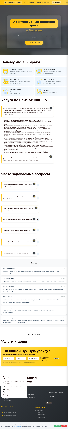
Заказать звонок (34, 42)
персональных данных (30, 362)
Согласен (57, 425)
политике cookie (17, 426)
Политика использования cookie (10, 415)
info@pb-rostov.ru (10, 389)
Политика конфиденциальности (10, 412)
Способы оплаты (40, 407)
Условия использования (8, 409)
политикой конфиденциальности (46, 359)
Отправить (56, 358)
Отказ (64, 425)
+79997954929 (56, 2)
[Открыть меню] (67, 2)
